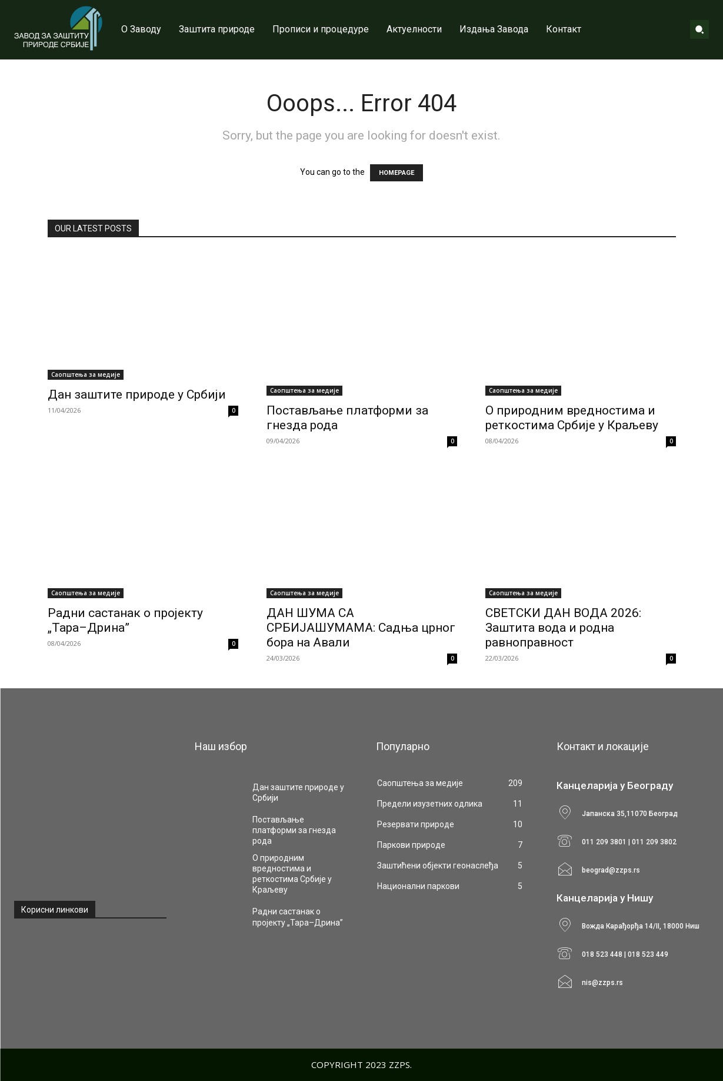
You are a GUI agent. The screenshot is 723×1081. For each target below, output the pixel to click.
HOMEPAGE (396, 173)
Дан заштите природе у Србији (137, 394)
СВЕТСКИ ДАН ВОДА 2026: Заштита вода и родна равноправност (563, 627)
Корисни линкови (54, 909)
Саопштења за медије (85, 374)
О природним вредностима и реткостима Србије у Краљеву (571, 417)
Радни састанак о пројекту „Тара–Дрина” (125, 620)
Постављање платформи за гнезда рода (294, 830)
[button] (699, 29)
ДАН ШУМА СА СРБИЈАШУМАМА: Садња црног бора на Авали (360, 627)
